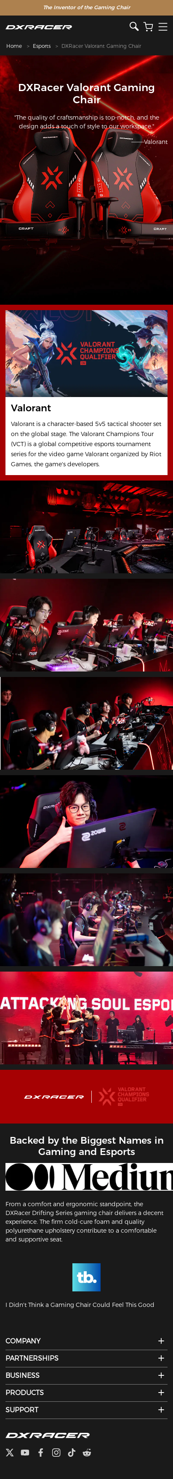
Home (14, 46)
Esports (42, 46)
